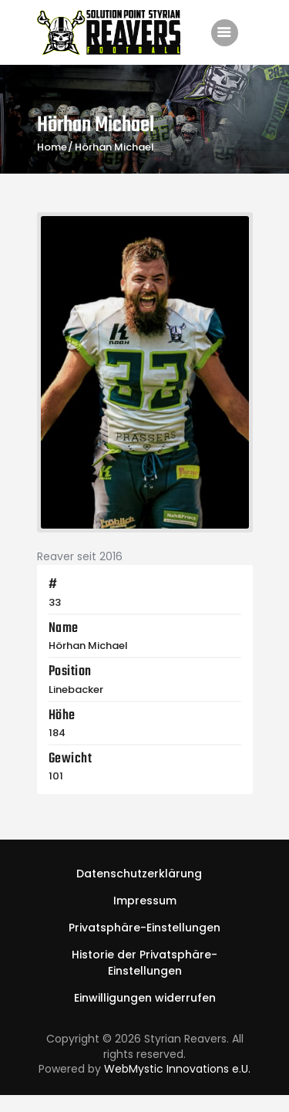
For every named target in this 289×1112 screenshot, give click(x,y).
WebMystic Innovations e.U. (177, 1069)
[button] (144, 927)
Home (52, 147)
